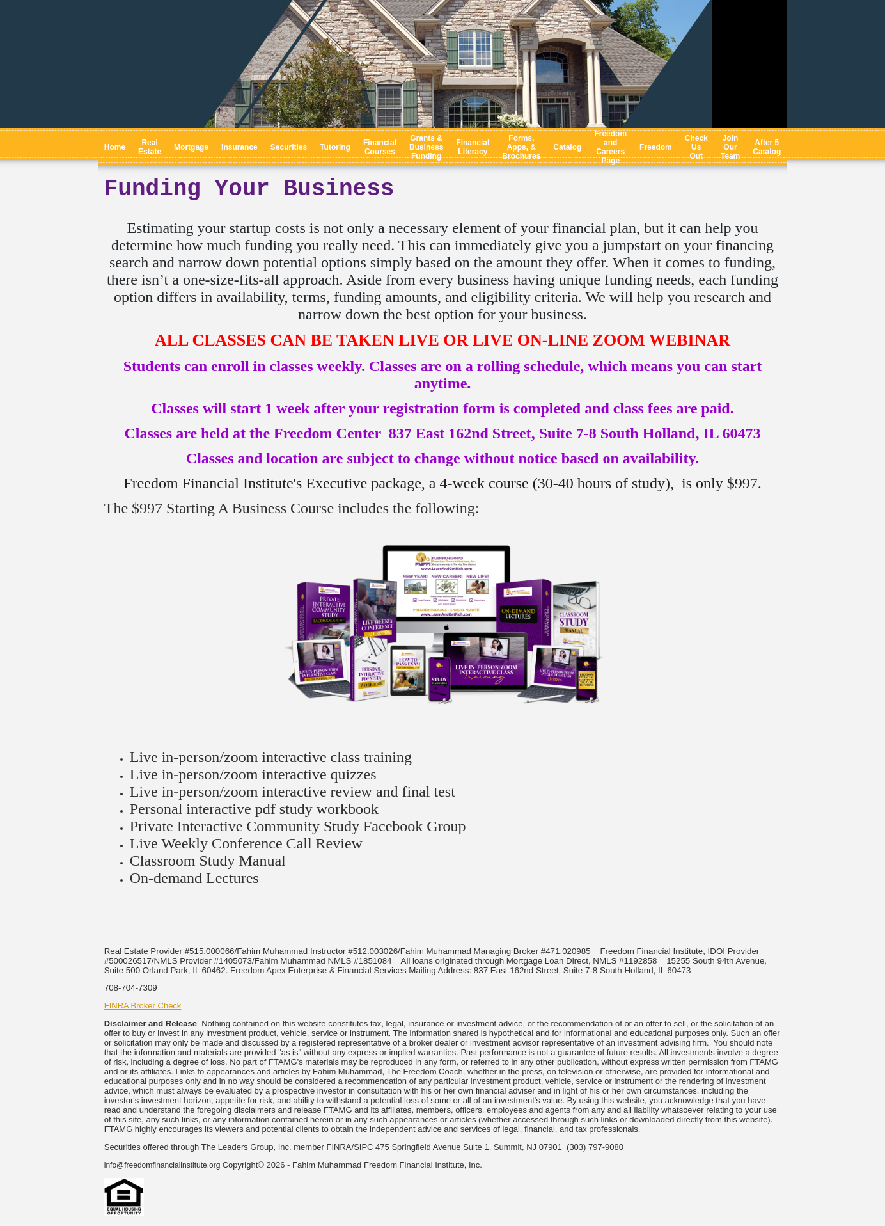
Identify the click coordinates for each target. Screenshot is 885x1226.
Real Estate (149, 147)
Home (114, 147)
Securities (288, 147)
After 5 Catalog (767, 147)
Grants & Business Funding (426, 147)
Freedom (655, 147)
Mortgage (191, 147)
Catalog (567, 147)
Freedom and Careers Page (610, 147)
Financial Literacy (472, 147)
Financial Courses (379, 147)
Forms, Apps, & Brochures (521, 147)
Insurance (239, 147)
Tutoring (335, 147)
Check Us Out (696, 147)
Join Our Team (730, 147)
